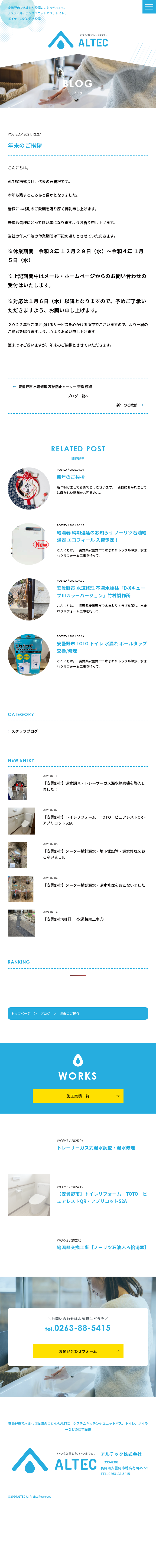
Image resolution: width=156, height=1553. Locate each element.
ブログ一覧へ (78, 395)
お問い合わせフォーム (78, 1351)
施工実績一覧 (78, 1095)
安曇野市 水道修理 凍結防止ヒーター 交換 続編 (55, 386)
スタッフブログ (24, 731)
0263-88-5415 (78, 1328)
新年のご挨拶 (127, 405)
